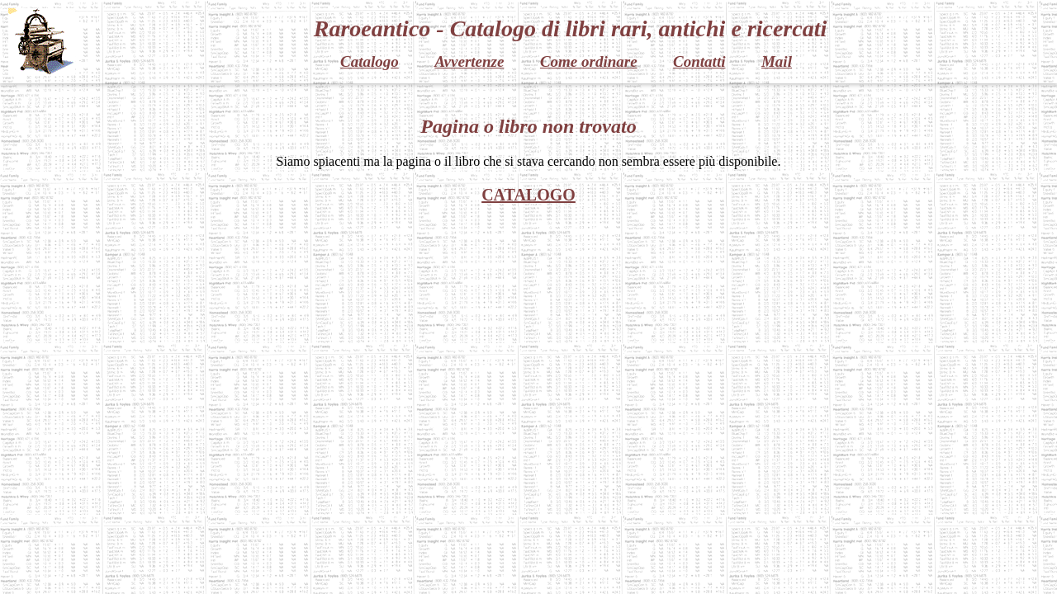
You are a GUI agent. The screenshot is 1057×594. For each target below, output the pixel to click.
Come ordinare (589, 61)
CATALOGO (528, 195)
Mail (776, 61)
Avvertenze (469, 61)
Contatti (699, 61)
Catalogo (369, 61)
